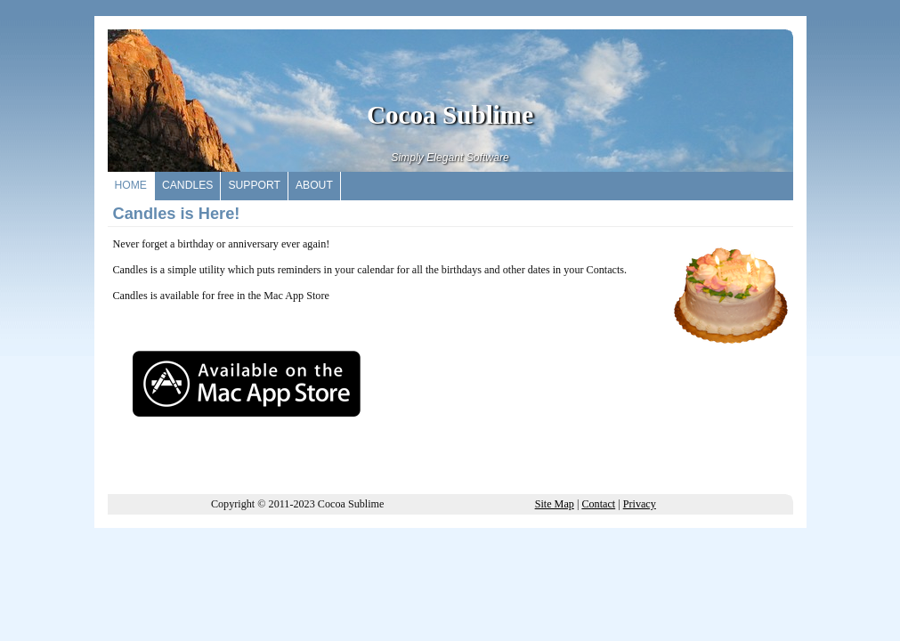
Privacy (639, 504)
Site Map (554, 504)
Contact (598, 504)
